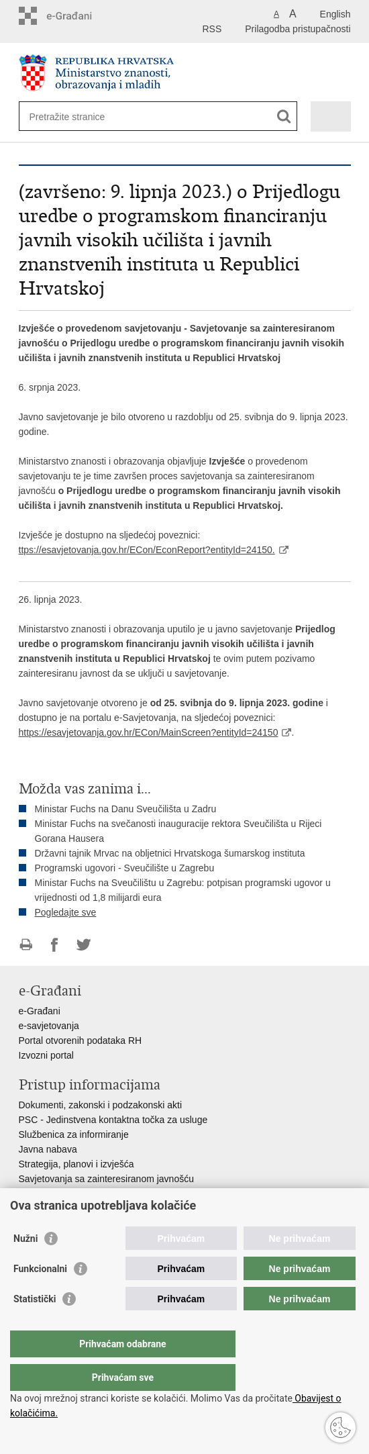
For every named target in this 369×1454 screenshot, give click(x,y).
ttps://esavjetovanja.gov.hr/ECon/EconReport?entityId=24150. (147, 549)
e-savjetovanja (49, 1025)
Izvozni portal (46, 1055)
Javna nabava (48, 1149)
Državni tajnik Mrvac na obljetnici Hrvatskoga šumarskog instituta (170, 853)
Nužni (25, 1265)
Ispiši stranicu (26, 945)
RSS (211, 28)
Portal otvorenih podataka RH (80, 1040)
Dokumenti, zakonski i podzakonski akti (100, 1105)
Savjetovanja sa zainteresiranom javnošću (106, 1178)
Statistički (34, 1325)
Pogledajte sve (66, 912)
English (335, 14)
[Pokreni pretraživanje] (284, 116)
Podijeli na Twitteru (83, 945)
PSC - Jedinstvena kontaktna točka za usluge (113, 1119)
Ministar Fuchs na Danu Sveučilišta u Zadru (126, 809)
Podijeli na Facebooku (55, 945)
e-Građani (39, 1011)
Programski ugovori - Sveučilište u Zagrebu (125, 868)
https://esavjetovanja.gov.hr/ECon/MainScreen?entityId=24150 (148, 732)
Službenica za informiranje (74, 1134)
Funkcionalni (40, 1295)
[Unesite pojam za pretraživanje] (78, 116)
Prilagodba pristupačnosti (297, 28)
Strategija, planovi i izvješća (76, 1164)
